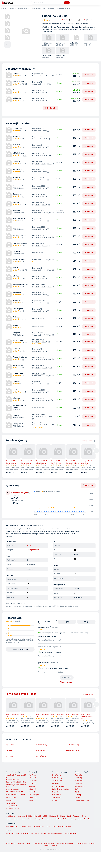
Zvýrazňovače (56, 775)
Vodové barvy (56, 795)
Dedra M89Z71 (11, 800)
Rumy (30, 819)
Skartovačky (79, 780)
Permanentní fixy (41, 745)
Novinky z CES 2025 (12, 833)
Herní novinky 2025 (12, 826)
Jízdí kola (58, 819)
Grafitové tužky (57, 780)
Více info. (16, 642)
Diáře (76, 789)
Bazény (73, 819)
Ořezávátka (55, 792)
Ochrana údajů (49, 843)
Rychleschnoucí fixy (72, 745)
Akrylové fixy (33, 797)
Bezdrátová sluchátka (25, 816)
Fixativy (54, 800)
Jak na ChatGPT (40, 833)
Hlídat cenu (88, 485)
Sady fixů (9, 750)
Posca (29, 545)
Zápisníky (78, 795)
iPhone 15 (37, 816)
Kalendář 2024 (79, 786)
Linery (31, 800)
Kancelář (11, 8)
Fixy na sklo (32, 778)
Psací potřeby (36, 8)
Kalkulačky (78, 775)
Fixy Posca (9, 756)
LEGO (45, 816)
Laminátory (78, 778)
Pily (43, 819)
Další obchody (50, 108)
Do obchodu (89, 75)
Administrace (37, 843)
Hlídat (81, 20)
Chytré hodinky (11, 816)
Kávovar (83, 816)
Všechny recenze (66, 682)
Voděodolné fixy (41, 750)
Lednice (8, 819)
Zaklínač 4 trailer (26, 826)
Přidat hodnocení (18, 188)
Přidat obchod (10, 843)
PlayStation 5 (53, 816)
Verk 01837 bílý (11, 797)
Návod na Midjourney (55, 833)
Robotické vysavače (19, 819)
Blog (28, 843)
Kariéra (54, 846)
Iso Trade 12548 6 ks (12, 809)
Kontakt (46, 846)
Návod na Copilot (27, 833)
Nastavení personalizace (65, 843)
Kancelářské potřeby (23, 8)
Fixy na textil (10, 745)
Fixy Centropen (34, 795)
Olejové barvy (56, 797)
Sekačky (49, 819)
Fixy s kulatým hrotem (73, 750)
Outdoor (66, 819)
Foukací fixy (33, 792)
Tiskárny (77, 797)
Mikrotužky (55, 783)
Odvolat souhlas (81, 843)
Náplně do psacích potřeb (60, 789)
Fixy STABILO (33, 783)
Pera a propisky (57, 778)
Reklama (92, 843)
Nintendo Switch (65, 816)
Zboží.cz (3, 8)
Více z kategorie (89, 694)
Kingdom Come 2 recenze (42, 826)
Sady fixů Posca (41, 756)
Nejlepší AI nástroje (70, 833)
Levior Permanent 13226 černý (16, 794)
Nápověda (21, 843)
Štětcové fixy (33, 789)
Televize (76, 816)
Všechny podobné (88, 441)
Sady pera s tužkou (58, 786)
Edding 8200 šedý (11, 806)
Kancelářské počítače (82, 800)
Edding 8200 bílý (11, 803)
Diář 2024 (78, 792)
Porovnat (72, 20)
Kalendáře (78, 783)
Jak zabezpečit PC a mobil (62, 826)
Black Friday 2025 (84, 819)
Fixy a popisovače (49, 8)
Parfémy (37, 819)
